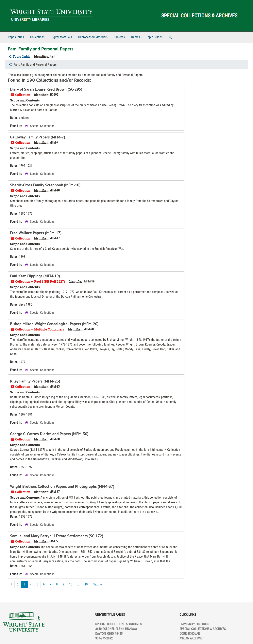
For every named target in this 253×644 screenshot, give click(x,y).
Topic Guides (154, 37)
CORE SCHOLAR (189, 633)
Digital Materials (61, 37)
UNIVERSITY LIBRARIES (194, 624)
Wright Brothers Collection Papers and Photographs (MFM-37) (62, 486)
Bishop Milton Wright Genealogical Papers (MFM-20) (54, 323)
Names (135, 37)
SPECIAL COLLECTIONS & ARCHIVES (202, 629)
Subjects (119, 37)
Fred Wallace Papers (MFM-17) (36, 232)
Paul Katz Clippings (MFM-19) (35, 275)
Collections (37, 37)
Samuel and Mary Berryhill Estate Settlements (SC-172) (56, 535)
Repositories (16, 37)
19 (86, 584)
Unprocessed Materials (93, 37)
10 (70, 584)
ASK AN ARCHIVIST (191, 638)
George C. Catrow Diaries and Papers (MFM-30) (49, 433)
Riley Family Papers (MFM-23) (35, 381)
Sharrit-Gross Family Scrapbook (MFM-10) (45, 185)
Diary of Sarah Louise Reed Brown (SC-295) (46, 89)
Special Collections (42, 126)
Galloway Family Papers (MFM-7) (37, 137)
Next (98, 584)
